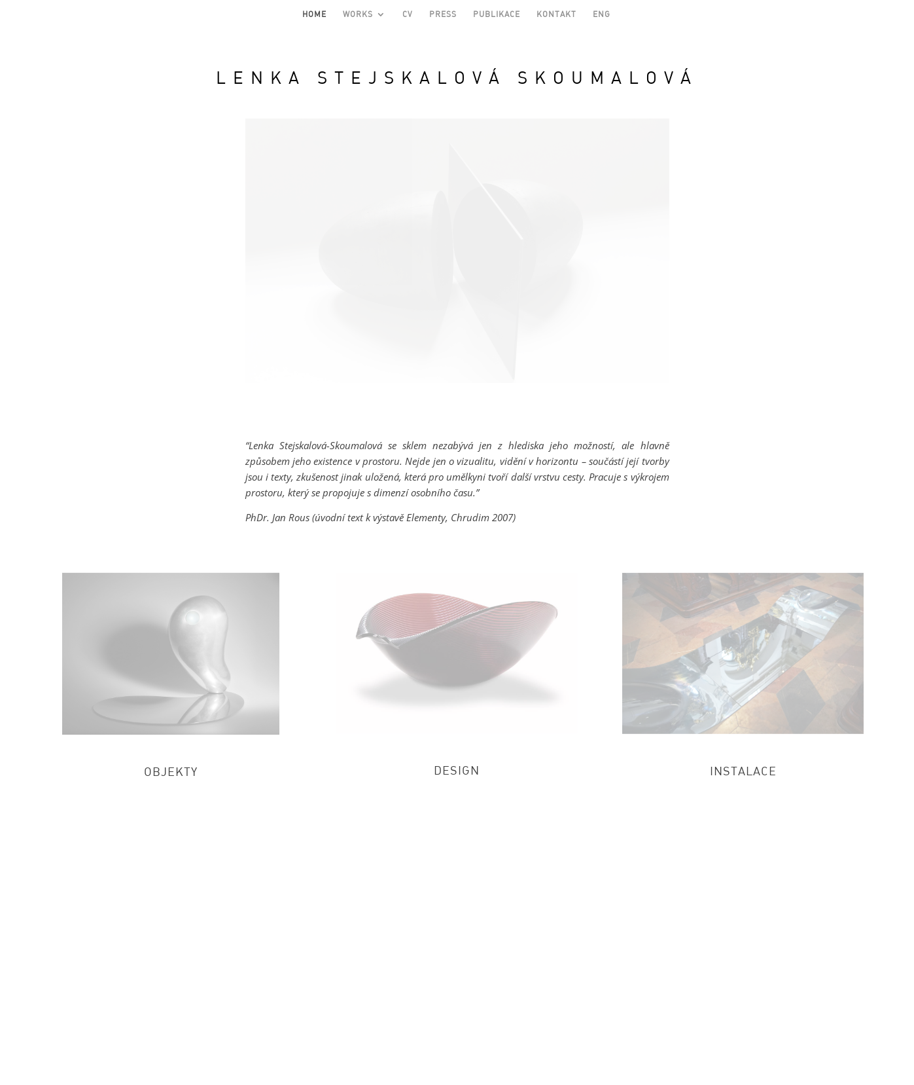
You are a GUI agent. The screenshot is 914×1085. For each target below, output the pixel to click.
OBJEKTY (171, 771)
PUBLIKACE (496, 14)
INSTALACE (743, 770)
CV (407, 14)
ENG (601, 14)
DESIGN (457, 770)
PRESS (443, 14)
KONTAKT (556, 14)
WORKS (358, 14)
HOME (314, 14)
